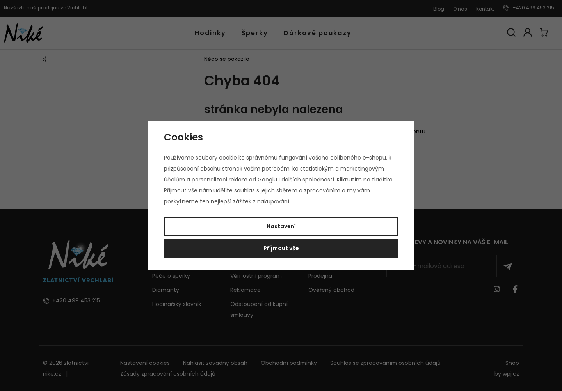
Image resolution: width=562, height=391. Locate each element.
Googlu (267, 179)
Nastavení (281, 226)
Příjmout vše (281, 248)
